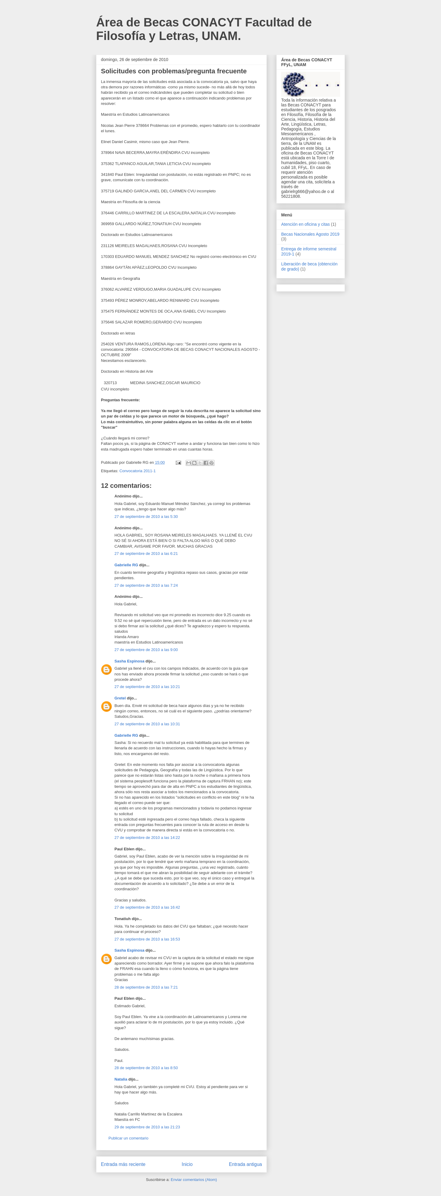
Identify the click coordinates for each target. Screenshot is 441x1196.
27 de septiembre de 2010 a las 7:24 (146, 585)
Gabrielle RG (126, 565)
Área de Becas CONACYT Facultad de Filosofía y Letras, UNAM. (204, 29)
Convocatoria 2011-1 (137, 471)
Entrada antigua (245, 1164)
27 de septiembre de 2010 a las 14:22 (147, 837)
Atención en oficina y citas (305, 224)
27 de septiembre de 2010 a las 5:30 (146, 516)
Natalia (120, 1079)
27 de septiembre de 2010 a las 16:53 (147, 939)
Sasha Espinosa (129, 661)
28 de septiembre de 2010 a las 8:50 (146, 1068)
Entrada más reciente (123, 1164)
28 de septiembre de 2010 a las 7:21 (146, 987)
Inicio (187, 1164)
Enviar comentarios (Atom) (194, 1179)
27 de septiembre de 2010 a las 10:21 (147, 686)
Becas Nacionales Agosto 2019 (310, 234)
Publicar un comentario (128, 1138)
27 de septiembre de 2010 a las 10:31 (147, 724)
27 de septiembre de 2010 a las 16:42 (147, 907)
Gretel (120, 698)
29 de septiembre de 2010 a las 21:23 (147, 1127)
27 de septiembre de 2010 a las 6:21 (146, 553)
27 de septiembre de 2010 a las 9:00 (146, 649)
